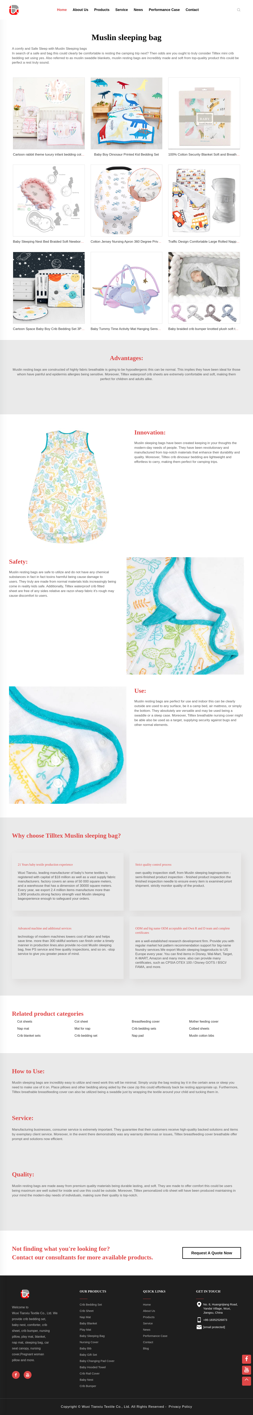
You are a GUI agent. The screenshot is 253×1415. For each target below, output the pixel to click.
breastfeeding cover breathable (207, 1134)
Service (121, 10)
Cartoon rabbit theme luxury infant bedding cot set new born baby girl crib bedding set (76, 154)
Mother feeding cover (204, 1021)
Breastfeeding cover (146, 1021)
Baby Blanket (88, 1323)
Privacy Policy (180, 1407)
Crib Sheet (87, 1310)
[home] (14, 9)
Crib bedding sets (144, 1028)
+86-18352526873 (215, 1319)
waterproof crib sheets (146, 374)
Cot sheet (81, 1021)
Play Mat (85, 1329)
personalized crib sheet (160, 1190)
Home (147, 1304)
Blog (146, 1348)
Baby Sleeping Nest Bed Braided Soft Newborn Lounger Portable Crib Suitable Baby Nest (79, 241)
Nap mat (23, 1028)
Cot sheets (24, 1021)
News (138, 10)
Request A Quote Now (211, 1253)
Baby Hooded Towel (93, 1367)
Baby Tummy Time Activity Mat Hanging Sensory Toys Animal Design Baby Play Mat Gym (157, 329)
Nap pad (138, 1035)
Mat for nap (82, 1028)
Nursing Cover (89, 1342)
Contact (192, 10)
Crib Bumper (88, 1386)
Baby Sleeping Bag (92, 1335)
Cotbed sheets (199, 1028)
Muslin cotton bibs (201, 1035)
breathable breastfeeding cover (44, 1092)
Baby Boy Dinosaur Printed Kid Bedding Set (126, 154)
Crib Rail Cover (90, 1373)
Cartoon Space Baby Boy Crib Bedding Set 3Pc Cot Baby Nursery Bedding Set (71, 329)
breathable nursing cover (215, 715)
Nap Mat (85, 1317)
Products (101, 10)
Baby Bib (85, 1348)
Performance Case (164, 10)
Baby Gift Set (88, 1354)
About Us (80, 10)
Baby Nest (86, 1379)
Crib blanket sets (29, 1035)
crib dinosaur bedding (187, 457)
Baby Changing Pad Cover (97, 1361)
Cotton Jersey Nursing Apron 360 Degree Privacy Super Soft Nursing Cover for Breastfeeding (160, 241)
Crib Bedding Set (91, 1304)
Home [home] (62, 10)
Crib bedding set (86, 1035)
